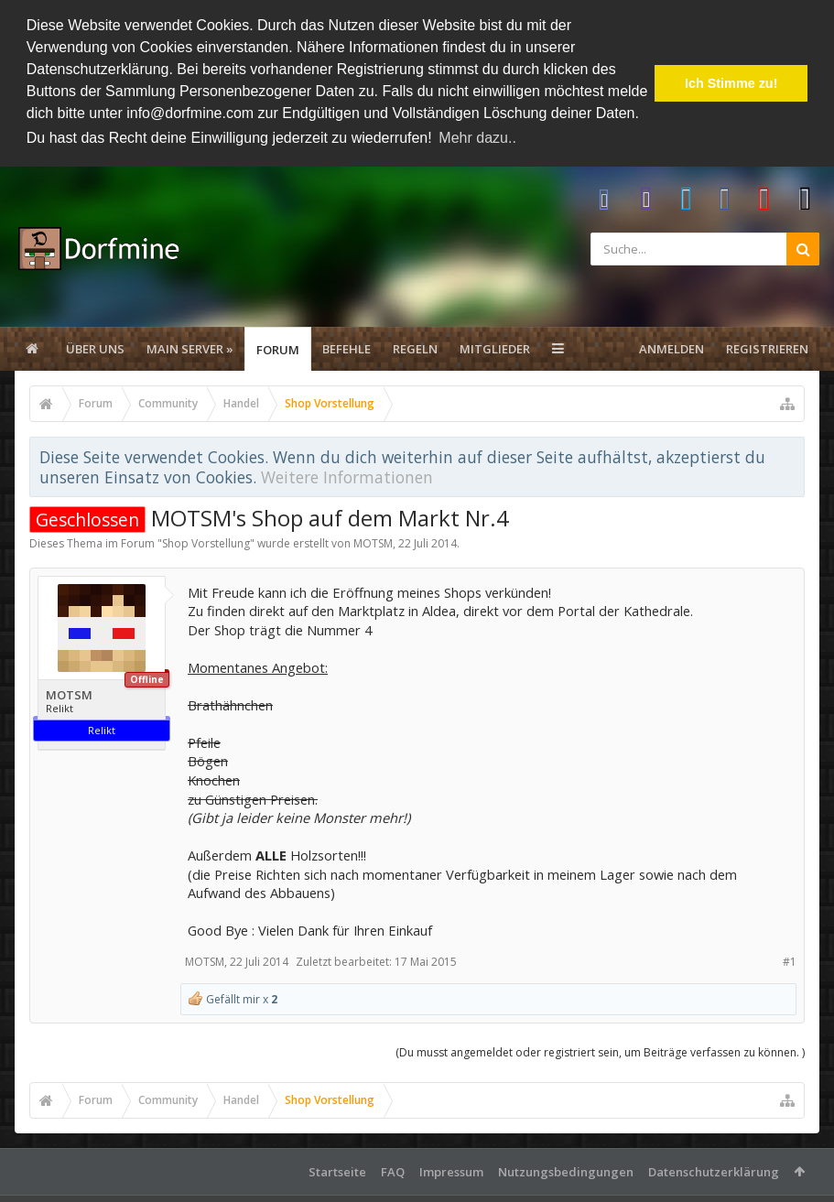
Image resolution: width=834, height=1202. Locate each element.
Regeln (415, 349)
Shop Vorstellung (206, 543)
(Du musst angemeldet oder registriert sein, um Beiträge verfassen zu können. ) (600, 1051)
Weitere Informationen (347, 477)
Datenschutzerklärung (713, 1171)
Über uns (95, 349)
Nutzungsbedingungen (566, 1171)
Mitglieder (495, 349)
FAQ (393, 1171)
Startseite (337, 1171)
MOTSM (373, 543)
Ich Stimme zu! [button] (731, 83)
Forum (277, 349)
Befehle (346, 349)
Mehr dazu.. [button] (477, 138)
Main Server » (189, 349)
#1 (789, 961)
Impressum (451, 1171)
